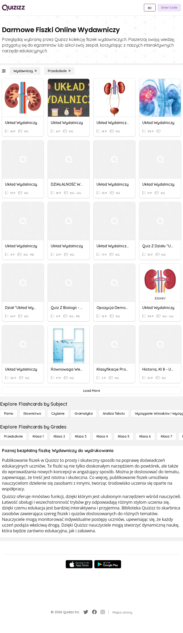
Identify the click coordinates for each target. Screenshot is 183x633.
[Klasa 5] (123, 436)
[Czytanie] (58, 413)
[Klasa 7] (166, 436)
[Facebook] (94, 612)
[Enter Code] (169, 7)
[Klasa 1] (38, 436)
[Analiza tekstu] (114, 413)
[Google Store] (107, 564)
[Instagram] (103, 612)
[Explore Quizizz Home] (13, 8)
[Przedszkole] (59, 71)
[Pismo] (8, 413)
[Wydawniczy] (25, 71)
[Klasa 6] (145, 436)
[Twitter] (85, 612)
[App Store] (79, 564)
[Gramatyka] (84, 413)
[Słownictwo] (32, 413)
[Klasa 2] (59, 436)
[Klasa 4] (102, 436)
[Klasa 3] (81, 436)
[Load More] (91, 390)
